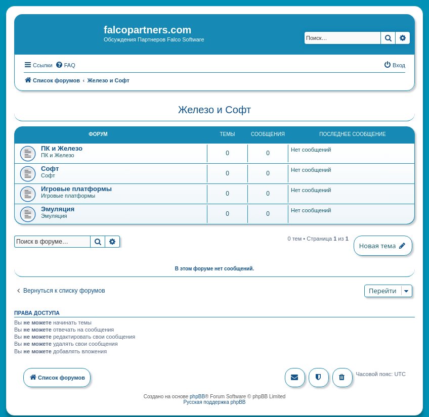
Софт (50, 168)
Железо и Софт (214, 109)
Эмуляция (57, 208)
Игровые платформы (76, 188)
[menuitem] (65, 64)
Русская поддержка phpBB (214, 401)
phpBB (197, 395)
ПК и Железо (61, 148)
